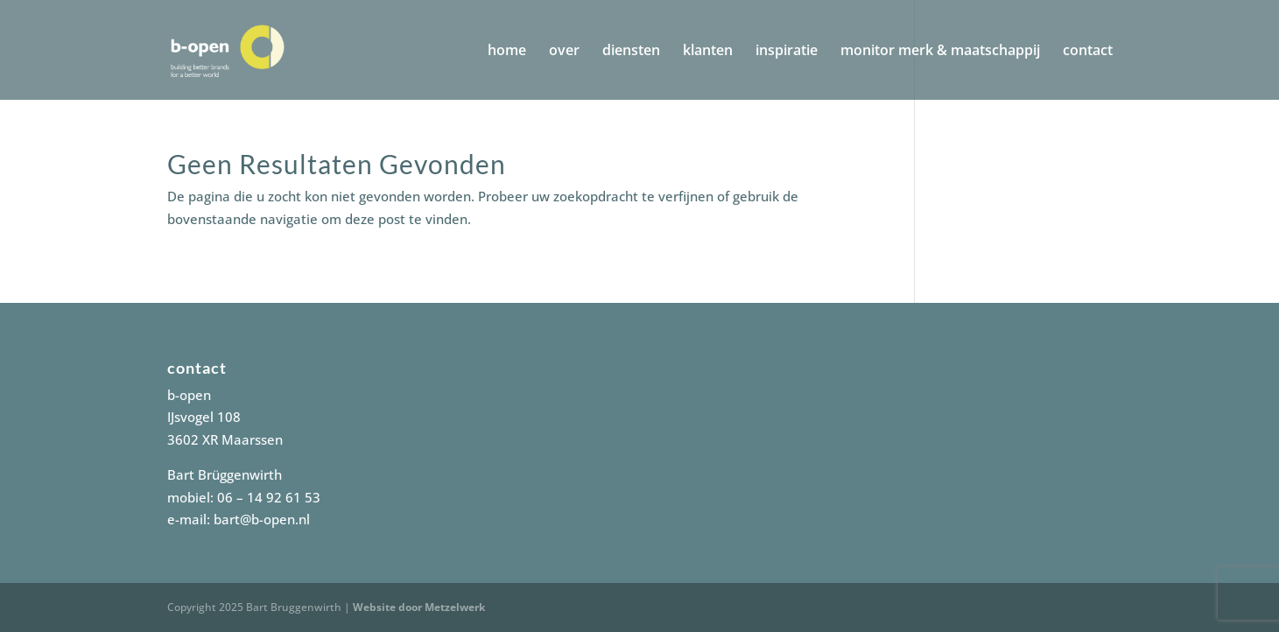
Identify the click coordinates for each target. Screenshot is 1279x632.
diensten (631, 52)
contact (1088, 52)
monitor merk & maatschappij (940, 52)
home (507, 52)
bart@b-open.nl (262, 519)
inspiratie (786, 52)
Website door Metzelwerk (419, 607)
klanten (708, 52)
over (564, 52)
